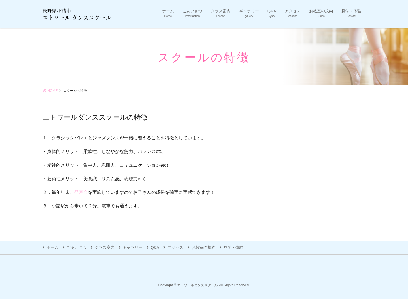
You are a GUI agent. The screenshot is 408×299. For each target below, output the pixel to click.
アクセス (175, 247)
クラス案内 (104, 247)
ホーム (52, 247)
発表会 (81, 192)
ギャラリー (133, 247)
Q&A (155, 247)
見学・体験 (233, 247)
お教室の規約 (203, 247)
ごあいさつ (76, 247)
